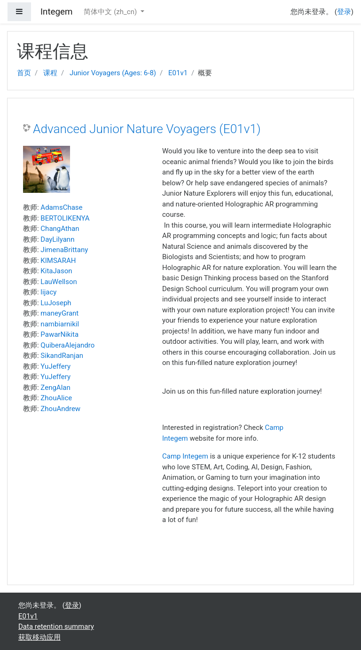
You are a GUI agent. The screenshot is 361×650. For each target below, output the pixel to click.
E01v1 (178, 73)
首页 (24, 73)
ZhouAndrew (60, 408)
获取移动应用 (39, 637)
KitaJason (56, 271)
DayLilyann (57, 239)
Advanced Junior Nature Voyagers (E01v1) (147, 129)
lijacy (48, 292)
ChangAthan (59, 228)
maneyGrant (59, 313)
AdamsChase (61, 207)
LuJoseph (55, 303)
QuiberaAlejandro (67, 345)
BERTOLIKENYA (64, 218)
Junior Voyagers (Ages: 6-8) (113, 73)
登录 (344, 12)
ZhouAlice (56, 398)
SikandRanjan (61, 355)
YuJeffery (55, 366)
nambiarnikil (59, 324)
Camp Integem (185, 456)
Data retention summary (56, 626)
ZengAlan (55, 387)
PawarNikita (59, 334)
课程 (50, 73)
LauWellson (58, 281)
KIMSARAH (58, 260)
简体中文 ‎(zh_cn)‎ (111, 12)
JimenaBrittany (64, 250)
